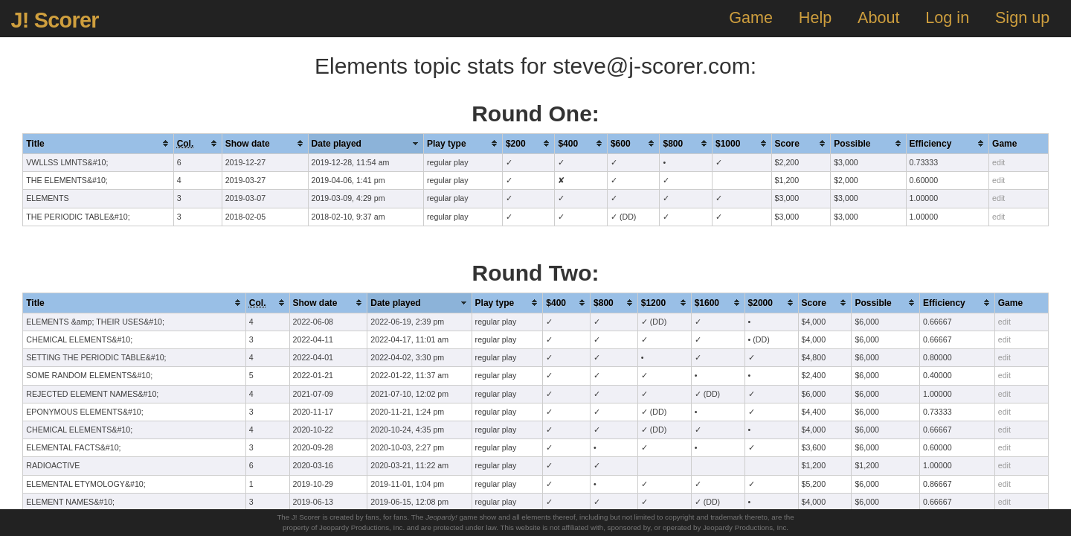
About (878, 17)
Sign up (1022, 17)
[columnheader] (98, 143)
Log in (947, 17)
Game (751, 17)
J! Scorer (54, 20)
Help (815, 17)
